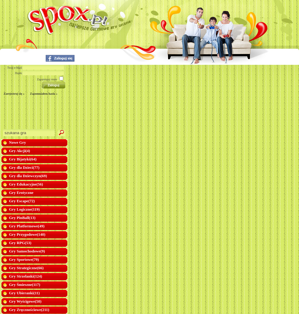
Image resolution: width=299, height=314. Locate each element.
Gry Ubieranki (24, 293)
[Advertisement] (29, 114)
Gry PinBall (22, 217)
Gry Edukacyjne (26, 184)
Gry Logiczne (24, 209)
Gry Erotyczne (21, 192)
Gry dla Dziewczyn (28, 176)
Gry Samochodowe (27, 251)
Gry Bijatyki (22, 159)
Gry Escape (22, 201)
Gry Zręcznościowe (29, 309)
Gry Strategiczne (26, 268)
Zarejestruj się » (14, 93)
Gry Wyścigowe (25, 301)
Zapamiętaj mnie (47, 79)
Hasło (18, 73)
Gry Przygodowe (27, 234)
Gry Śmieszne (24, 284)
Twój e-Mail (14, 67)
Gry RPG (20, 243)
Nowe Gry (17, 142)
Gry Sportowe (24, 259)
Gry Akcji (19, 150)
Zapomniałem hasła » (43, 93)
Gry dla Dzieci (24, 167)
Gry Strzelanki (25, 276)
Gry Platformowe (27, 226)
